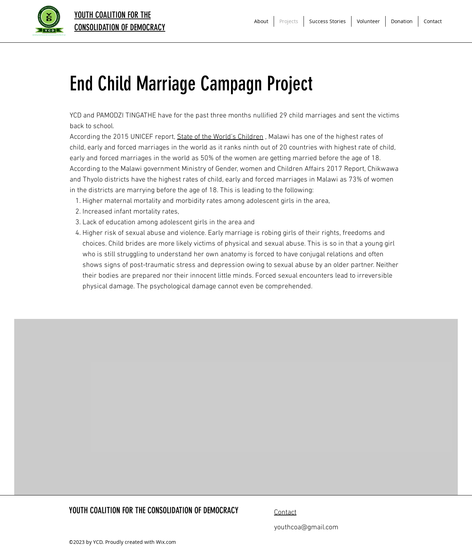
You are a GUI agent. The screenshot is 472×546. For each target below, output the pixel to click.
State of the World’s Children (220, 137)
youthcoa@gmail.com (306, 527)
